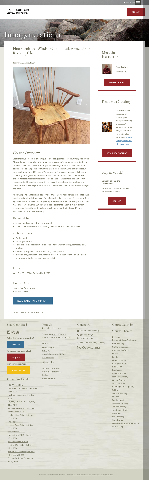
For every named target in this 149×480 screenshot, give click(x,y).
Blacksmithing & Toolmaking (124, 340)
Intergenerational (120, 363)
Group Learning (119, 360)
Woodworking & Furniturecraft (126, 423)
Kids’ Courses (118, 366)
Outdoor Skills (118, 383)
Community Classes (121, 350)
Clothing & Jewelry (120, 347)
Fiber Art (116, 353)
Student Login (130, 2)
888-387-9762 (85, 335)
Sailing (115, 390)
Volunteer (116, 413)
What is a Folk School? (52, 371)
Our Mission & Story (51, 368)
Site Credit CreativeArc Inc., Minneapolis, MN (88, 475)
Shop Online (18, 370)
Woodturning (118, 420)
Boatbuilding (118, 343)
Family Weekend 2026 (18, 441)
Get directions (48, 357)
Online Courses (119, 380)
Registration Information (32, 300)
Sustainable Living (120, 403)
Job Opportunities (88, 347)
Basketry (116, 337)
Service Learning (119, 393)
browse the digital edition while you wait (124, 140)
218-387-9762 (85, 338)
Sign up (16, 344)
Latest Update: (28, 312)
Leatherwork (118, 370)
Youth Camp (117, 426)
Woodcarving (118, 416)
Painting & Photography (123, 386)
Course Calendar (122, 324)
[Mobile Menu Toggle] (144, 2)
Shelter (115, 396)
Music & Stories (119, 373)
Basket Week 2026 (16, 431)
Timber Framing (119, 406)
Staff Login (109, 475)
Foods (115, 356)
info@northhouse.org (88, 330)
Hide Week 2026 (15, 385)
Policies (45, 375)
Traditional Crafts (120, 410)
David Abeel (28, 62)
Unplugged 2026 (15, 421)
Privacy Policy (48, 378)
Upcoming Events (18, 379)
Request (16, 357)
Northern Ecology (120, 376)
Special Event (118, 400)
